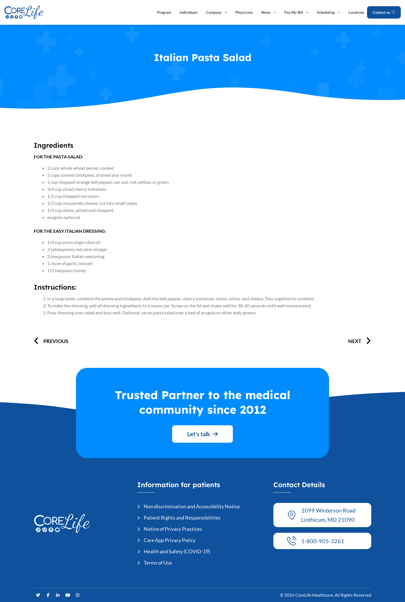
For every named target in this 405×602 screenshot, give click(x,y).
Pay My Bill (296, 12)
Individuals (189, 12)
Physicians (244, 12)
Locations (356, 12)
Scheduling (328, 12)
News (268, 12)
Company (216, 12)
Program (164, 12)
